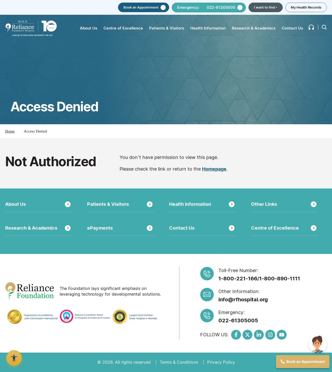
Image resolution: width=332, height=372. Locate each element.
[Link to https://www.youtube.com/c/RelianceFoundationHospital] (282, 335)
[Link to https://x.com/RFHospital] (247, 335)
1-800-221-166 (237, 278)
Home (10, 131)
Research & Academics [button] (253, 28)
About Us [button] (88, 28)
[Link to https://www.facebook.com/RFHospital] (236, 335)
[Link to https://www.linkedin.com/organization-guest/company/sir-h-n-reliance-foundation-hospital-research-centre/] (259, 335)
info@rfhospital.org (243, 299)
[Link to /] (31, 28)
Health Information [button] (208, 28)
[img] (318, 344)
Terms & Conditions (179, 362)
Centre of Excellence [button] (123, 28)
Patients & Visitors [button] (166, 28)
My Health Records (306, 7)
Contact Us (292, 28)
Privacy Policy (221, 362)
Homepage (214, 169)
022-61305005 (238, 320)
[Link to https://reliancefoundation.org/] (30, 291)
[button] (311, 27)
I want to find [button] (264, 7)
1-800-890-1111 (279, 278)
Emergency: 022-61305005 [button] (206, 7)
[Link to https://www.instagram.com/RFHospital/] (270, 335)
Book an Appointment (140, 7)
